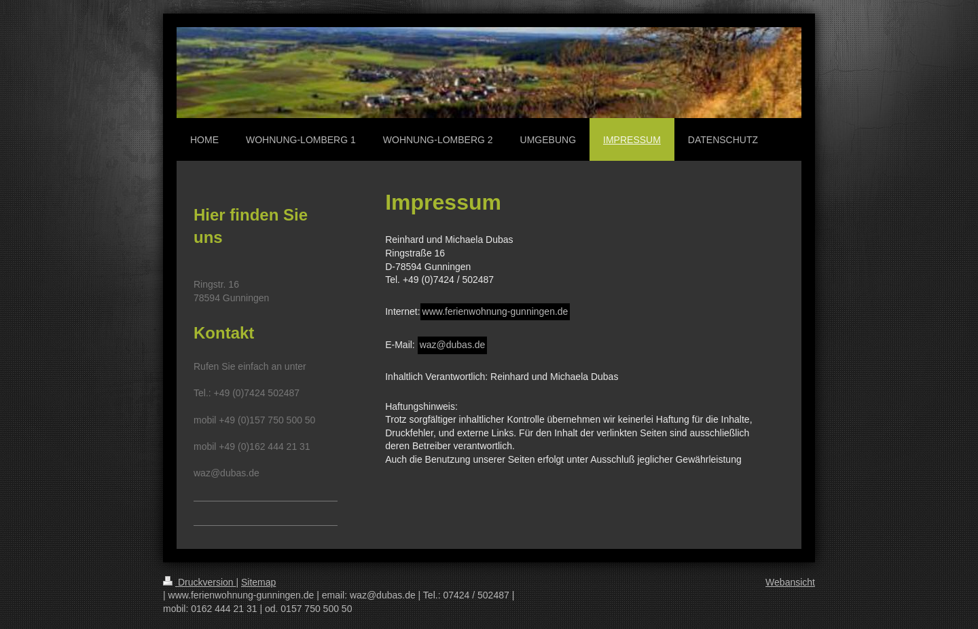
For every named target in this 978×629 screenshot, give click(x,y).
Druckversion (199, 582)
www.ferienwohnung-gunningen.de (495, 311)
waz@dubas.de (453, 344)
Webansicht (790, 582)
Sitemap (258, 582)
